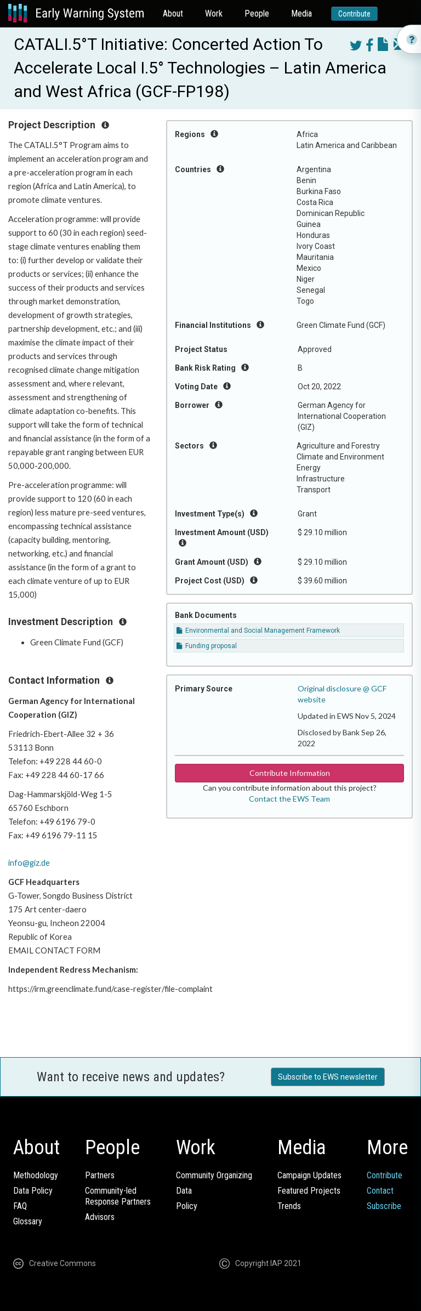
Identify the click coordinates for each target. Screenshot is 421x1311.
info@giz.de (29, 862)
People (256, 13)
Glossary (27, 1221)
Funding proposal (207, 646)
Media (301, 13)
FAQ (20, 1206)
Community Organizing (214, 1175)
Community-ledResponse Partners (118, 1196)
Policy (186, 1206)
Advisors (100, 1217)
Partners (100, 1175)
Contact (380, 1190)
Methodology (35, 1175)
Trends (289, 1206)
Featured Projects (308, 1190)
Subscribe (384, 1206)
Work (214, 13)
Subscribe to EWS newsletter (328, 1076)
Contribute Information (289, 772)
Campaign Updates (309, 1175)
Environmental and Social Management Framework (258, 630)
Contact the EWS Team (289, 798)
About (173, 13)
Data (184, 1190)
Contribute (354, 13)
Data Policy (33, 1190)
